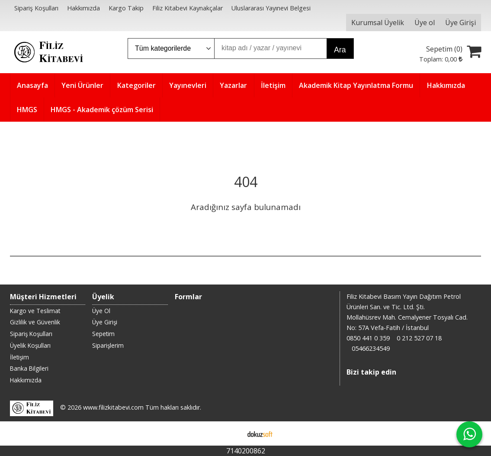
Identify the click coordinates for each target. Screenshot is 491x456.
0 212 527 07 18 (419, 338)
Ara (340, 49)
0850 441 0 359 (368, 338)
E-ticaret (231, 433)
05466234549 (371, 348)
